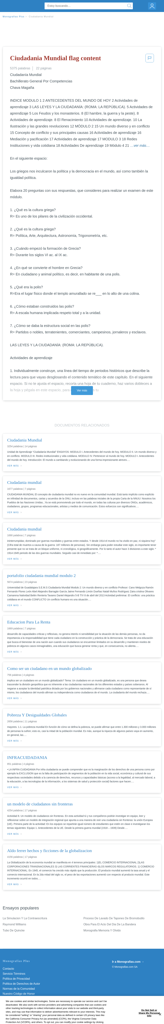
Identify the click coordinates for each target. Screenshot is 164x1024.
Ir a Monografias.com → (128, 961)
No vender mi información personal (25, 998)
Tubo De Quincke (14, 930)
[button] (149, 59)
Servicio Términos (14, 973)
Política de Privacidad (16, 978)
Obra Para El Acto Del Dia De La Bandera (109, 924)
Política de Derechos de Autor (21, 983)
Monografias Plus (14, 16)
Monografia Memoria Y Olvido (102, 930)
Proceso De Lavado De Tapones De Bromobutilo (113, 918)
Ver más (82, 390)
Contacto (8, 968)
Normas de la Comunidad (19, 988)
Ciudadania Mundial (41, 16)
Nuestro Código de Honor (19, 993)
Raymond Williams (14, 924)
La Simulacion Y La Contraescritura (25, 918)
